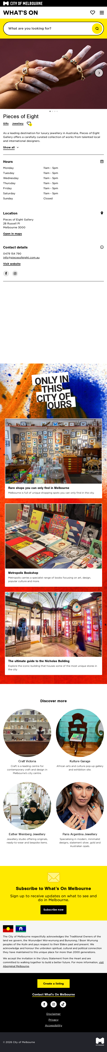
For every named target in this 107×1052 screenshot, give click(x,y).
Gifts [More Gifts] (6, 123)
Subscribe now (53, 909)
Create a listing (53, 983)
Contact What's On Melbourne (53, 994)
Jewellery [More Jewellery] (17, 123)
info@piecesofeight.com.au (21, 257)
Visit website (12, 263)
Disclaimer (53, 1013)
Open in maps (12, 233)
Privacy (53, 1019)
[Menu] (101, 12)
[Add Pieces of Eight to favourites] (29, 124)
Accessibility (53, 1025)
